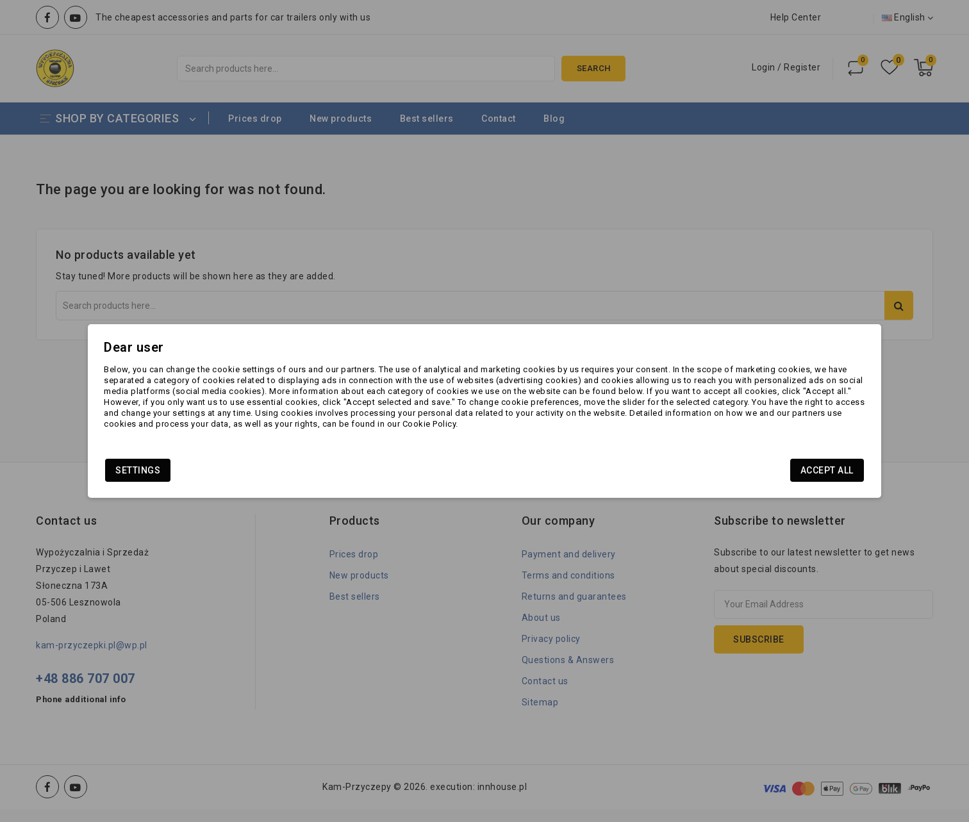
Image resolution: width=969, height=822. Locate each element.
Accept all (743, 475)
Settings (221, 475)
